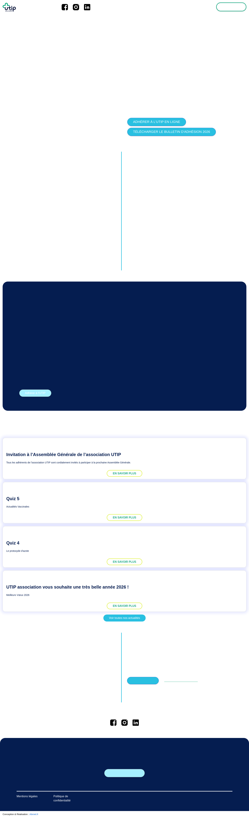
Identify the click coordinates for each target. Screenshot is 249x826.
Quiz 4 (12, 542)
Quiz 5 (12, 498)
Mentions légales (27, 804)
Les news (161, 7)
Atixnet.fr (34, 822)
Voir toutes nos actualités (124, 617)
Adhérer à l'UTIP (35, 393)
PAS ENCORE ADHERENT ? (179, 681)
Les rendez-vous (84, 795)
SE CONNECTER (142, 681)
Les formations (203, 7)
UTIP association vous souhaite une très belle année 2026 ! (67, 587)
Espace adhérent (231, 7)
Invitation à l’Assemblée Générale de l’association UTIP (63, 454)
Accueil (146, 7)
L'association (181, 7)
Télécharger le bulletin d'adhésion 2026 (171, 132)
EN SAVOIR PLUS (124, 473)
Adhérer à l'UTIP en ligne (156, 122)
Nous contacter (125, 773)
